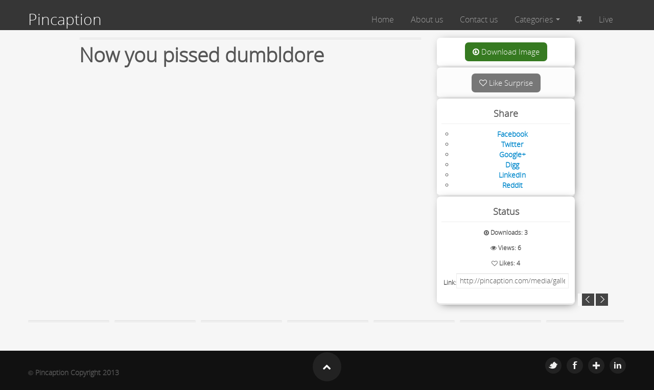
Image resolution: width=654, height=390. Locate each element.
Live (606, 19)
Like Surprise (506, 83)
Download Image (506, 51)
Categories (537, 19)
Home (382, 19)
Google (596, 365)
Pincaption (65, 19)
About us (427, 19)
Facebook (575, 365)
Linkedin (618, 365)
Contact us (479, 19)
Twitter (553, 365)
